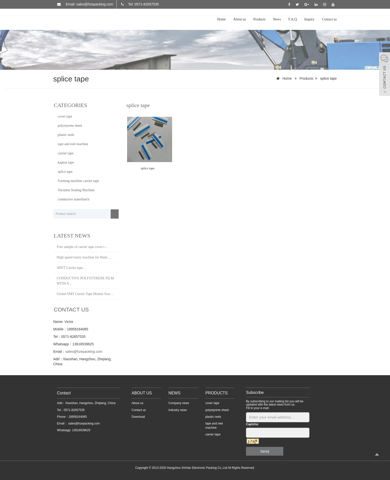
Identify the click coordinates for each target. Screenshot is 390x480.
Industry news (177, 410)
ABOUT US (142, 393)
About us (239, 19)
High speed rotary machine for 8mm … (84, 257)
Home (221, 19)
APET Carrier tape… (71, 268)
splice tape (328, 78)
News (277, 19)
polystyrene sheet (70, 125)
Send (264, 451)
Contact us (329, 19)
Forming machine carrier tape (78, 181)
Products (259, 19)
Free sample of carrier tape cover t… (82, 247)
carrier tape (65, 153)
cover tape (65, 116)
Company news (178, 403)
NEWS (174, 393)
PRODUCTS (216, 393)
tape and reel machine (73, 144)
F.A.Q (292, 19)
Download (138, 417)
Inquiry (309, 19)
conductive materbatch (73, 199)
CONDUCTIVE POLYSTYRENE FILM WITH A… (85, 280)
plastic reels (66, 135)
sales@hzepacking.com (83, 352)
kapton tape (66, 162)
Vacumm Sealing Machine (76, 190)
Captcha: (252, 424)
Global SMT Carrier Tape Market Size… (85, 294)
